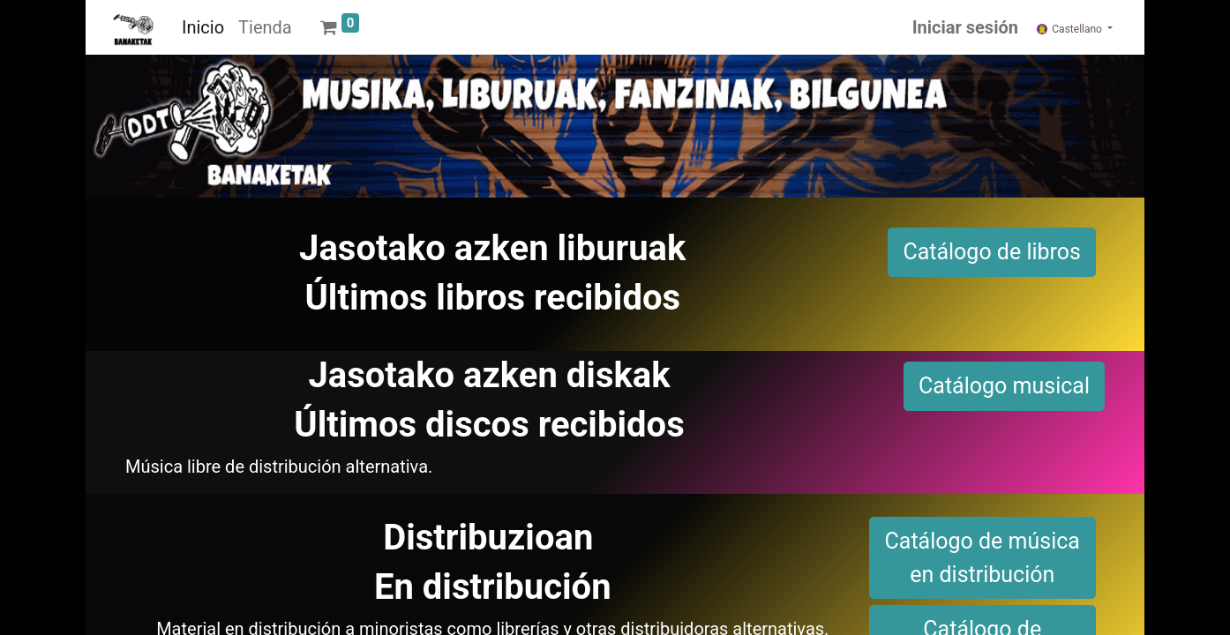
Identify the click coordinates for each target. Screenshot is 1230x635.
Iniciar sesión (965, 27)
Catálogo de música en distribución (982, 557)
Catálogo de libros (992, 252)
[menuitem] (203, 27)
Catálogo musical (1004, 386)
